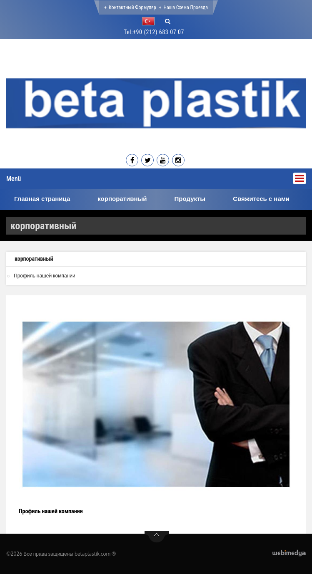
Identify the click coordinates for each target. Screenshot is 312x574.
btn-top (157, 537)
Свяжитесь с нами (261, 198)
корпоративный (122, 198)
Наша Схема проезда (186, 7)
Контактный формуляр (132, 7)
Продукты (190, 198)
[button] (150, 21)
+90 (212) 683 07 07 (158, 32)
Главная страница (42, 198)
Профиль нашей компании (44, 275)
